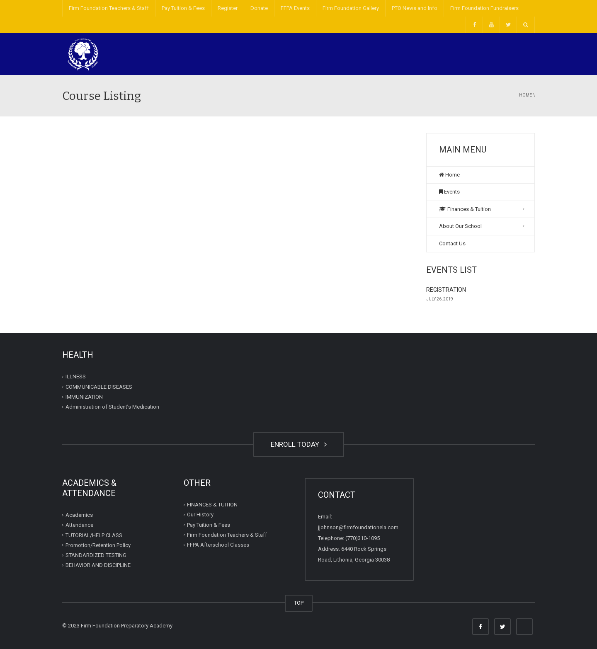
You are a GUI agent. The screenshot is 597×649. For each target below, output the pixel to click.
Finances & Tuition (465, 209)
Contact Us (452, 243)
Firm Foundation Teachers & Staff (109, 8)
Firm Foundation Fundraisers (484, 8)
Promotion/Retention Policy (98, 545)
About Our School (460, 226)
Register (228, 8)
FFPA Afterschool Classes (218, 545)
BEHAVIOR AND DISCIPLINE (98, 565)
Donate (259, 8)
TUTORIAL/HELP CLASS (94, 535)
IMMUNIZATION (84, 397)
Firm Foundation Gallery (351, 8)
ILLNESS (76, 376)
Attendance (79, 525)
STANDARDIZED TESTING (96, 555)
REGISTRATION (446, 289)
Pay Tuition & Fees (183, 8)
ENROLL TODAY (299, 444)
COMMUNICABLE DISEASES (99, 387)
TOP (298, 603)
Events (449, 192)
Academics (79, 515)
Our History (200, 514)
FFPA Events (295, 8)
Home (525, 95)
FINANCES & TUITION (212, 504)
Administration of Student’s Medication (112, 407)
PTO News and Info (414, 8)
